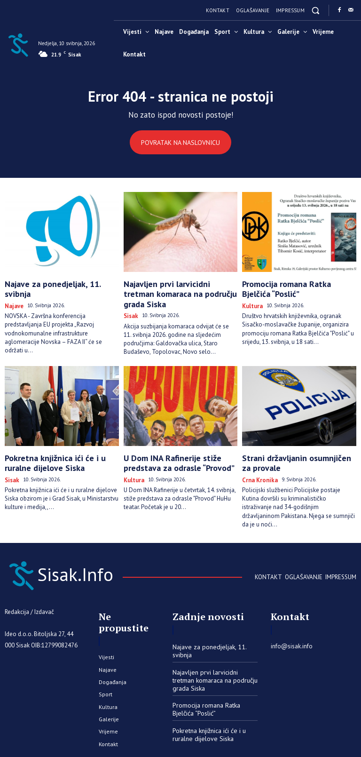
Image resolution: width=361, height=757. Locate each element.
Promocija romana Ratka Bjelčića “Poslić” (291, 287)
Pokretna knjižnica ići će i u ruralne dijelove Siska (57, 446)
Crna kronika (257, 460)
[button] (316, 10)
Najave (12, 294)
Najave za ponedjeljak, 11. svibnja (56, 283)
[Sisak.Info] (18, 44)
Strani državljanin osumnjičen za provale (291, 446)
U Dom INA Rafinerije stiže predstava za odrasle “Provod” (179, 446)
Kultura (251, 301)
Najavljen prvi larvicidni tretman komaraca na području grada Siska (176, 287)
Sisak (130, 301)
